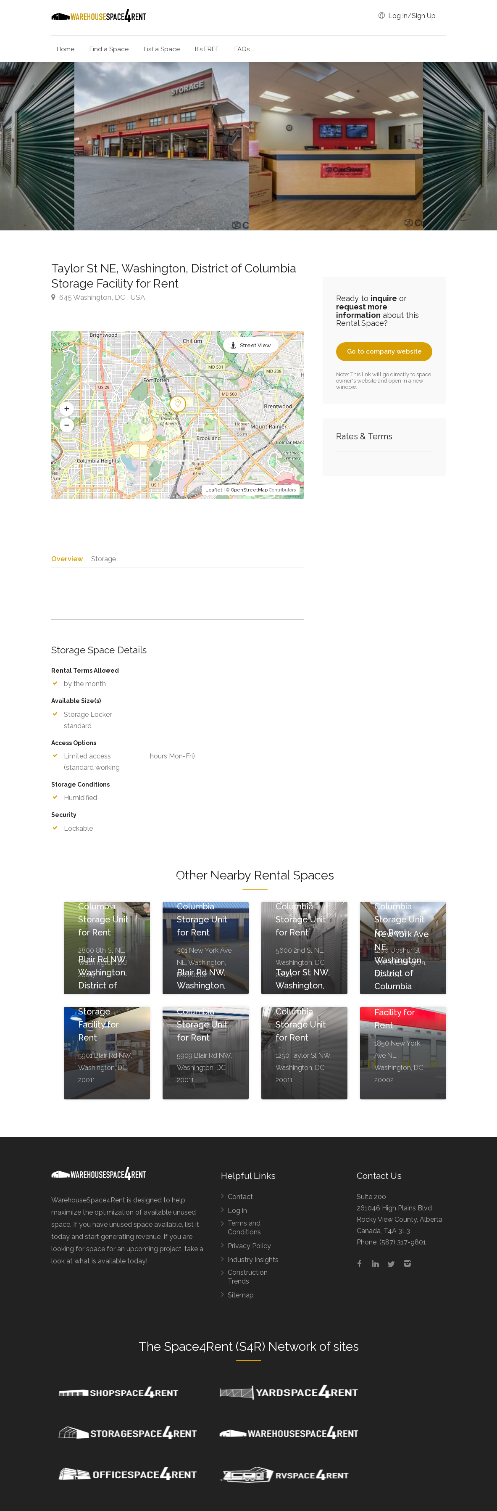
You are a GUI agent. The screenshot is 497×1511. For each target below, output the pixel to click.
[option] (336, 146)
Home (65, 49)
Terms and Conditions (244, 1230)
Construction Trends (248, 1279)
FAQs (242, 49)
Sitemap (241, 1298)
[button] (67, 409)
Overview (66, 558)
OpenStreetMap (249, 490)
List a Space (162, 49)
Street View (255, 345)
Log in (237, 1214)
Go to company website (384, 351)
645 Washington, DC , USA (98, 297)
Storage (103, 558)
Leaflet (213, 490)
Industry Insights (253, 1263)
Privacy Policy (249, 1249)
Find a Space (109, 49)
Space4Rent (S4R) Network (240, 1349)
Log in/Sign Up (407, 16)
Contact (240, 1200)
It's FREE (207, 49)
